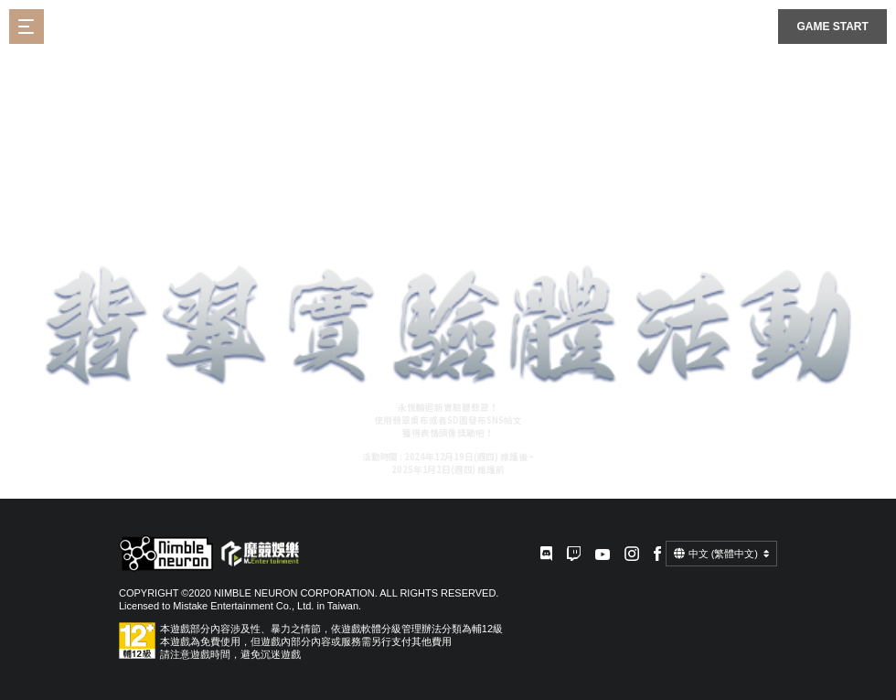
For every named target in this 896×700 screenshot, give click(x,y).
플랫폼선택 (754, 26)
